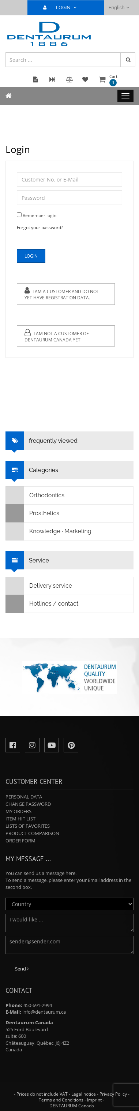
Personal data (23, 796)
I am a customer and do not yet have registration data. (62, 294)
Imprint (94, 1100)
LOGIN (63, 7)
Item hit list (20, 818)
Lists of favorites (27, 826)
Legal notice (83, 1094)
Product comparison (32, 833)
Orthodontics (35, 495)
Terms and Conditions (61, 1100)
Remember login (39, 215)
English (119, 7)
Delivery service (39, 586)
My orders (18, 811)
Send (22, 968)
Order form (20, 840)
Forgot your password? (40, 227)
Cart (113, 80)
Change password (28, 804)
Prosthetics (32, 513)
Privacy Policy (113, 1094)
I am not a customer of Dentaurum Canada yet (57, 336)
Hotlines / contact (42, 604)
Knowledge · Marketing (48, 531)
